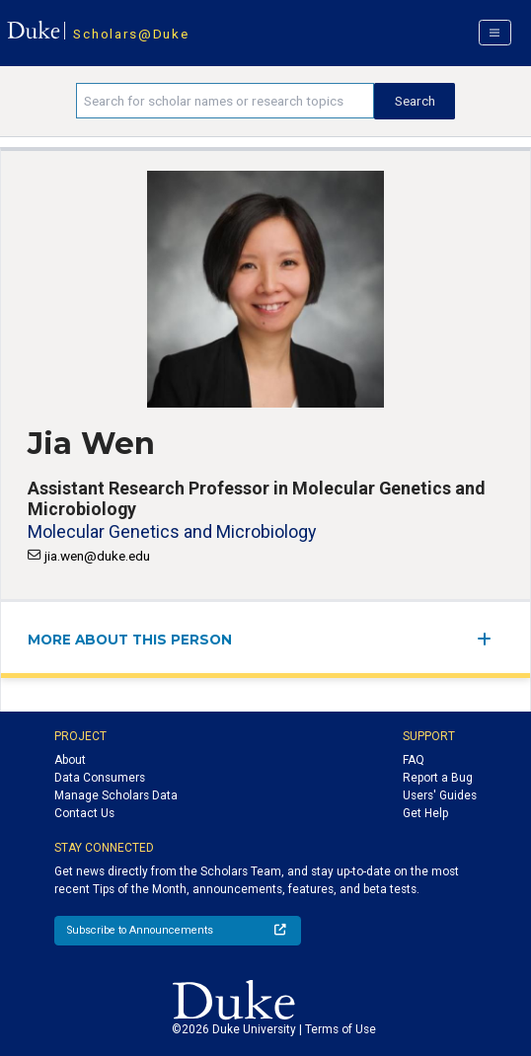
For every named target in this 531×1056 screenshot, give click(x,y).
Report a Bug (438, 778)
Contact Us (84, 813)
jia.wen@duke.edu (97, 556)
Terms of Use (340, 1029)
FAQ (413, 760)
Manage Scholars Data (116, 795)
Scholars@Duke (131, 33)
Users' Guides (440, 795)
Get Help (425, 813)
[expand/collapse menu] (490, 639)
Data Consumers (99, 778)
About (70, 760)
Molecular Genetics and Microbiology (172, 531)
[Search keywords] (225, 100)
